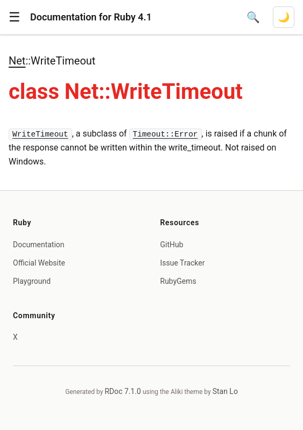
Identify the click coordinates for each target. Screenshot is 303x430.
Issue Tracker (182, 263)
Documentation (39, 244)
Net (17, 60)
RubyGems (178, 281)
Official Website (39, 263)
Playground (32, 281)
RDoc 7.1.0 (122, 391)
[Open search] (253, 17)
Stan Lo (225, 391)
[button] (14, 17)
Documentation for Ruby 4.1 (91, 17)
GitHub (172, 244)
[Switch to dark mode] (283, 17)
